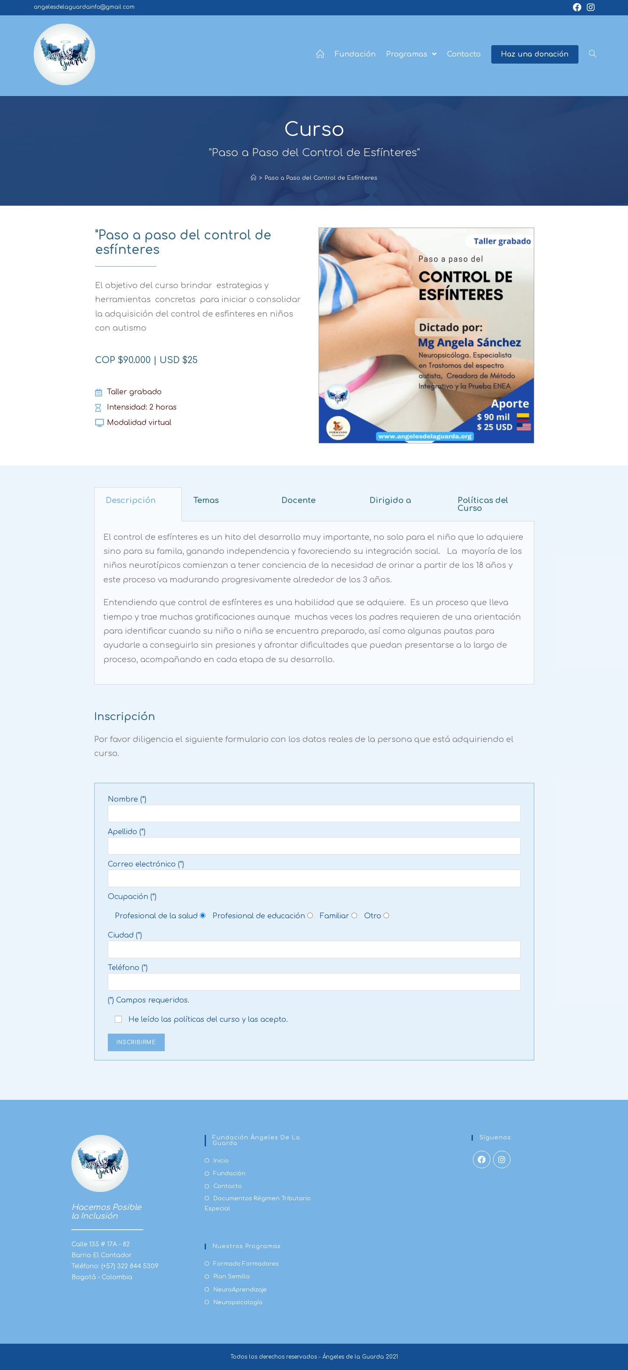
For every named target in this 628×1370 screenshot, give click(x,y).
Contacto (227, 1186)
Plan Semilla (231, 1277)
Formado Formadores (246, 1264)
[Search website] (592, 54)
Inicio (221, 1161)
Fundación (229, 1173)
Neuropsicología (238, 1302)
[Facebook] (481, 1159)
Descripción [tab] (131, 500)
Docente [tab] (298, 500)
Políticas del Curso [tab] (483, 504)
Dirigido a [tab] (390, 500)
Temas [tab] (206, 500)
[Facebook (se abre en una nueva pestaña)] (580, 7)
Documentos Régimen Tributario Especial (258, 1203)
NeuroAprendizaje (240, 1290)
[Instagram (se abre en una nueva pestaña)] (591, 7)
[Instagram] (502, 1159)
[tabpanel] (314, 603)
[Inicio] (253, 178)
